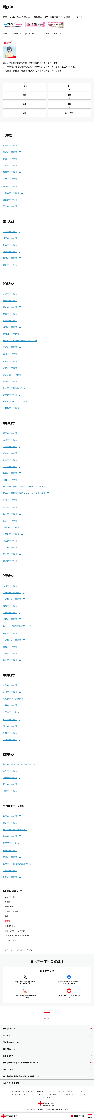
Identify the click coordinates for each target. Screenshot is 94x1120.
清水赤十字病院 (10, 179)
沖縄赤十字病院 (10, 877)
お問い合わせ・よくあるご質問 (22, 1091)
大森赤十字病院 (10, 395)
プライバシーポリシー (36, 1094)
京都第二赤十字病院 (12, 640)
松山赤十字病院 (10, 784)
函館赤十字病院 (10, 200)
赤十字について (9, 1029)
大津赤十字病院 (10, 586)
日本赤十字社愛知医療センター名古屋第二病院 (24, 493)
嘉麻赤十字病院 (10, 823)
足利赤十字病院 (10, 307)
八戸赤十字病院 (10, 232)
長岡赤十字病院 (10, 433)
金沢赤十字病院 (10, 440)
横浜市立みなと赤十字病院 (15, 401)
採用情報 (20, 950)
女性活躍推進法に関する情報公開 (17, 935)
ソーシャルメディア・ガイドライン (73, 1094)
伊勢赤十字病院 (10, 500)
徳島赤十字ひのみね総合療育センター (20, 764)
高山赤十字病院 (10, 541)
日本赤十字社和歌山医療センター (18, 626)
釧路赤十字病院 (10, 159)
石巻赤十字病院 (10, 251)
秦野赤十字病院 (10, 347)
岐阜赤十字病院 (10, 473)
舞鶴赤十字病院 (10, 606)
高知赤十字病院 (10, 791)
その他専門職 (10, 926)
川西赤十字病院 (10, 460)
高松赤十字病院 (10, 778)
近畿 (24, 104)
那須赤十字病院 (10, 361)
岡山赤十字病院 (10, 726)
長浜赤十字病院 (10, 633)
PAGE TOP (47, 1015)
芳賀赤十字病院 (10, 300)
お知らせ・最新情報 (11, 1083)
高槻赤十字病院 (10, 612)
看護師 (7, 921)
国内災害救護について (12, 1042)
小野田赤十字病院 (11, 712)
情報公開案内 (52, 1094)
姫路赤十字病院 (10, 653)
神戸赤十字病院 (10, 660)
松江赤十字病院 (10, 719)
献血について (8, 1056)
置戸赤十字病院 (10, 186)
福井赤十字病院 (10, 514)
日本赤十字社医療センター (15, 388)
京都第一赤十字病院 (12, 599)
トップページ (7, 950)
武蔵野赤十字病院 (11, 334)
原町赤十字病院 (10, 314)
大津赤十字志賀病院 (12, 592)
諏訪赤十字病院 (10, 453)
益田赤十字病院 (10, 692)
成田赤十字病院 (10, 327)
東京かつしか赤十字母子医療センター (20, 340)
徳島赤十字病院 (10, 771)
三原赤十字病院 (10, 705)
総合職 (7, 902)
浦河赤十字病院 (10, 172)
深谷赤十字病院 (10, 381)
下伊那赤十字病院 (11, 534)
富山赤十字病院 (10, 507)
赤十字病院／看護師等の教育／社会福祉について (22, 1076)
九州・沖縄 (69, 113)
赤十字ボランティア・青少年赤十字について (20, 1063)
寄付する (6, 1035)
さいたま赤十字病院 (12, 375)
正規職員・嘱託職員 (12, 911)
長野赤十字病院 (10, 521)
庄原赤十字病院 (10, 733)
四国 (24, 113)
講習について (8, 1069)
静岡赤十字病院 (10, 547)
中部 (69, 95)
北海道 (24, 86)
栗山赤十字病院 (10, 206)
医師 (6, 916)
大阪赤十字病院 (10, 647)
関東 (24, 95)
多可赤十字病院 (10, 619)
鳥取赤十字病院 (10, 685)
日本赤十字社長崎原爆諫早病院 (17, 864)
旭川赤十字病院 (10, 145)
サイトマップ (47, 1097)
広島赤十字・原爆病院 (13, 699)
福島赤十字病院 (10, 265)
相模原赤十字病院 (11, 408)
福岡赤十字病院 (10, 816)
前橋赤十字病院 (10, 368)
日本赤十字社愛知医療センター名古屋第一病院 (24, 486)
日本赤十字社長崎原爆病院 (15, 830)
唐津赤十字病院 (10, 857)
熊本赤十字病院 (10, 836)
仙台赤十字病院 (10, 245)
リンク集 (79, 1091)
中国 (69, 104)
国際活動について (10, 1049)
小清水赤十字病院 (11, 193)
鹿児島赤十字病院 (11, 843)
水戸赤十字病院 (10, 294)
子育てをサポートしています (15, 931)
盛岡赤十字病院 (10, 238)
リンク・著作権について (17, 1094)
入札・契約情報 (66, 1091)
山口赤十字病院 (10, 739)
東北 (69, 86)
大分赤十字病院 (10, 870)
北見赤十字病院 (10, 165)
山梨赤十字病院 (10, 446)
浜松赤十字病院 (10, 480)
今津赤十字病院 (10, 850)
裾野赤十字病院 (10, 561)
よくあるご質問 (10, 940)
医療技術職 (9, 906)
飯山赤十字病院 (10, 466)
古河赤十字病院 (10, 354)
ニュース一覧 (10, 897)
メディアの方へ (52, 1091)
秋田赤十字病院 (10, 258)
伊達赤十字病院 (10, 152)
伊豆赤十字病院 (10, 554)
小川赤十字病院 (10, 320)
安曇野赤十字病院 (11, 527)
